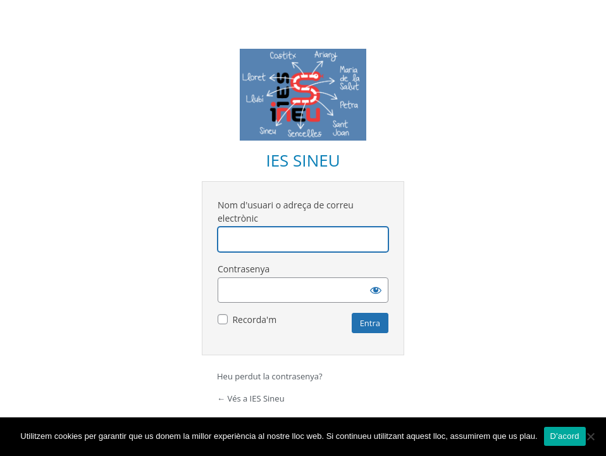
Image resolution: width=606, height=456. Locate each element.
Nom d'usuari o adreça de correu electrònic (286, 211)
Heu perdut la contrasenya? (270, 376)
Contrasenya (243, 269)
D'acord (564, 436)
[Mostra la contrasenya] (375, 290)
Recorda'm (254, 320)
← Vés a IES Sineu (251, 398)
